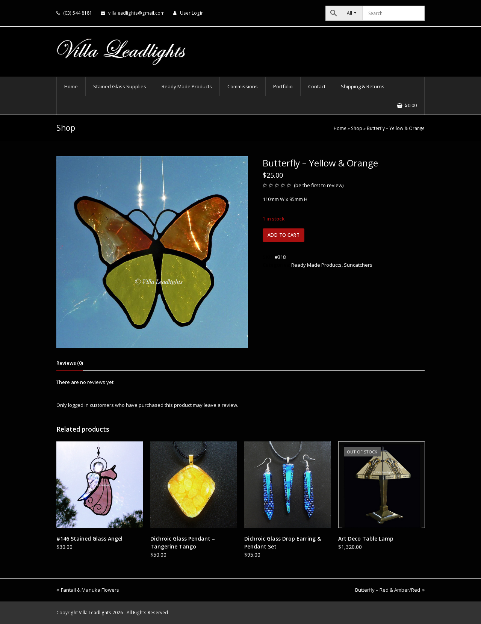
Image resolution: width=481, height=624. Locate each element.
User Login (192, 13)
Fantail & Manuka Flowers (87, 589)
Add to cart (284, 235)
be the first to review (318, 185)
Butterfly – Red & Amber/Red (390, 589)
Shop (356, 128)
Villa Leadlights (95, 612)
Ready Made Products (316, 264)
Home (340, 128)
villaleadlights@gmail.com (136, 13)
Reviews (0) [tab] (69, 363)
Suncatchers (358, 264)
